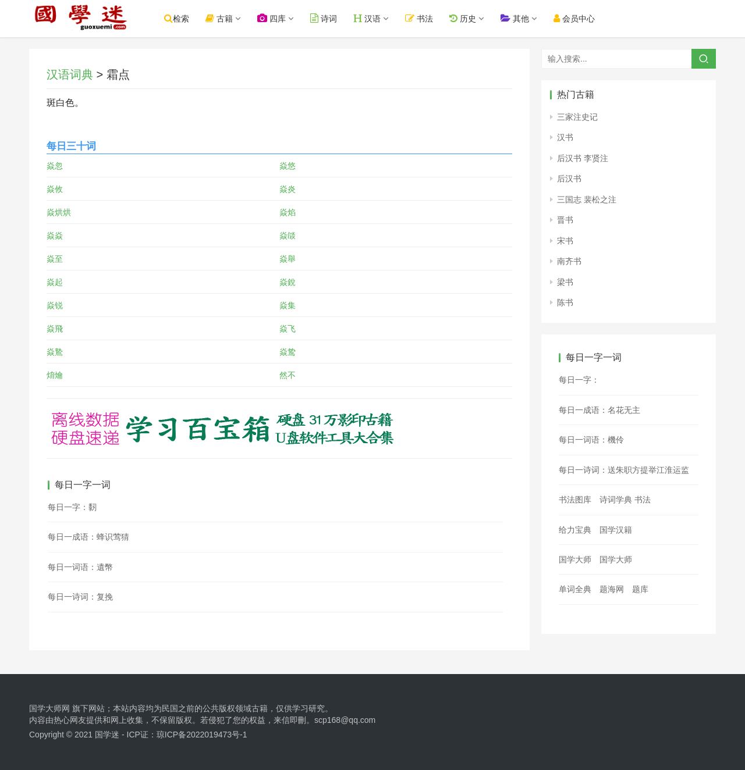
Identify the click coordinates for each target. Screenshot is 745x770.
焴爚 (55, 375)
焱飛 (55, 328)
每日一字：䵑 (72, 507)
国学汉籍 (615, 529)
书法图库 (575, 499)
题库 (640, 589)
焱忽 (55, 165)
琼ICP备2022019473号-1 (202, 734)
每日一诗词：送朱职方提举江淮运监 (624, 470)
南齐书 (569, 261)
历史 (476, 18)
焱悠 (287, 165)
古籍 (232, 18)
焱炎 (287, 189)
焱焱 (55, 235)
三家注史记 (577, 117)
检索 (190, 18)
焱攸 (55, 189)
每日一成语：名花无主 (599, 410)
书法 (433, 18)
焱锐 (55, 305)
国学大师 (575, 559)
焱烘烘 (59, 212)
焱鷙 (55, 352)
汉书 (565, 137)
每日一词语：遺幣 (80, 567)
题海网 (611, 589)
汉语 (381, 18)
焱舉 (287, 258)
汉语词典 (70, 74)
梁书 (565, 282)
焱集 (287, 305)
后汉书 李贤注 (582, 158)
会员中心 (587, 18)
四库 (285, 18)
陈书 (565, 302)
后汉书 (569, 178)
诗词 (337, 18)
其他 (528, 18)
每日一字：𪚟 (579, 379)
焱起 (55, 282)
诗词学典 (615, 499)
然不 (287, 375)
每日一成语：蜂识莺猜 (88, 536)
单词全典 (575, 589)
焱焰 (287, 212)
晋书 (565, 219)
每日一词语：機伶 (591, 439)
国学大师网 (49, 708)
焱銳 (287, 282)
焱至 (55, 258)
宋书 (565, 240)
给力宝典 (575, 529)
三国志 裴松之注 (586, 199)
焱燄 (287, 235)
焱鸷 (287, 352)
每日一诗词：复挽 (80, 596)
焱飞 (287, 328)
